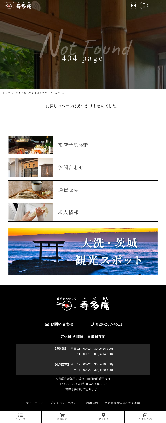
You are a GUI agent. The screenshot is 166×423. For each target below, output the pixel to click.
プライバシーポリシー (65, 402)
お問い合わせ (59, 324)
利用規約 (92, 402)
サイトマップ (34, 402)
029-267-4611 (106, 324)
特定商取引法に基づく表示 (122, 402)
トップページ (10, 93)
